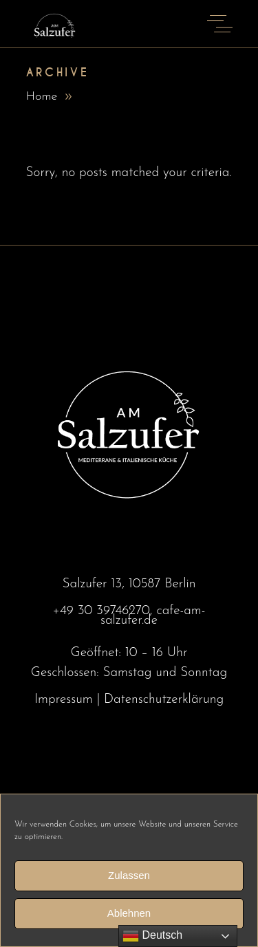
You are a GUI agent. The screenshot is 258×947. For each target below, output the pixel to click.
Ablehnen (129, 918)
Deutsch (152, 936)
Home (42, 96)
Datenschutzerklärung (164, 699)
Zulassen (129, 880)
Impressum (63, 699)
